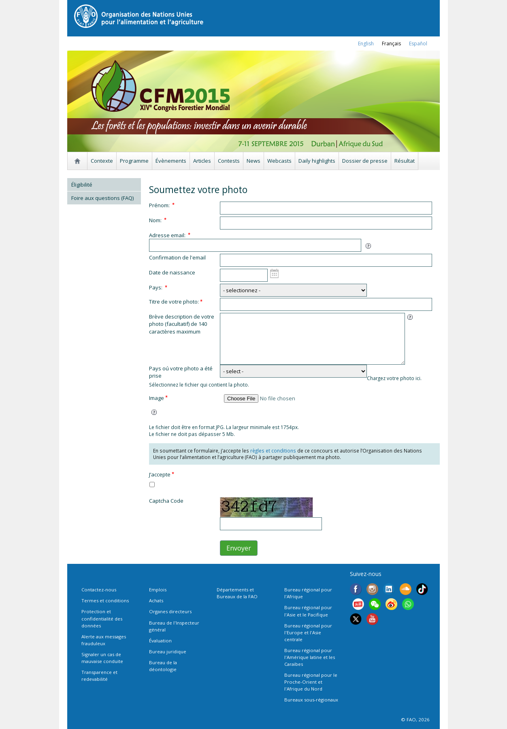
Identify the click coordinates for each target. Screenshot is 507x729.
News (253, 160)
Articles (202, 160)
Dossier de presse (365, 160)
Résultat (404, 160)
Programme (134, 160)
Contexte (102, 160)
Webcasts (279, 160)
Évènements (171, 160)
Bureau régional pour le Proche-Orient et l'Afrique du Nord (310, 682)
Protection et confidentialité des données (101, 618)
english (366, 43)
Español (418, 43)
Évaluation (160, 641)
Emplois (157, 590)
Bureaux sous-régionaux (311, 700)
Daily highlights (316, 160)
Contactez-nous (98, 590)
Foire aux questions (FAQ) (102, 198)
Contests (229, 160)
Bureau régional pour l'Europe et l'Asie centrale (308, 632)
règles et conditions (273, 450)
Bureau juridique (167, 651)
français (391, 43)
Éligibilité (81, 184)
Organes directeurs (170, 611)
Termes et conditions (105, 600)
